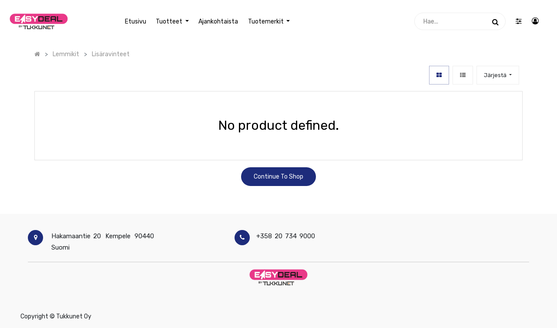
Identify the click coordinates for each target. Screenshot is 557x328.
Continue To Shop (278, 176)
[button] (497, 75)
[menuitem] (135, 21)
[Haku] (495, 21)
